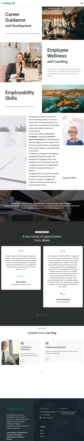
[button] (37, 315)
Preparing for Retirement (26, 348)
